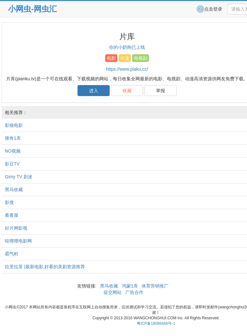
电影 (111, 58)
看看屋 (11, 215)
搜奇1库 (13, 138)
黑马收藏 (14, 189)
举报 (160, 90)
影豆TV (12, 163)
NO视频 (13, 151)
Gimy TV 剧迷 (18, 176)
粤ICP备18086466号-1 (156, 323)
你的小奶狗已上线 (127, 47)
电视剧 (140, 58)
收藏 (127, 90)
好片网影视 (16, 228)
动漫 (124, 58)
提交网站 (113, 292)
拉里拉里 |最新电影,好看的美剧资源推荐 (45, 266)
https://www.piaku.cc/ (127, 69)
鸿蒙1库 (130, 285)
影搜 (9, 202)
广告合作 (133, 292)
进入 (93, 90)
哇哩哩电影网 (18, 240)
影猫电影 (14, 125)
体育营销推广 (155, 285)
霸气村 (11, 253)
